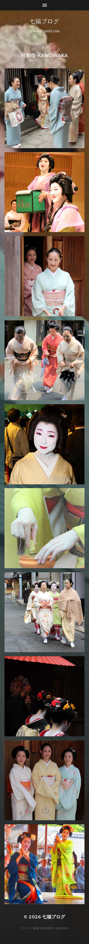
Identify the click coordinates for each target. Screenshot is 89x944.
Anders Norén (54, 928)
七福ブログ (56, 21)
